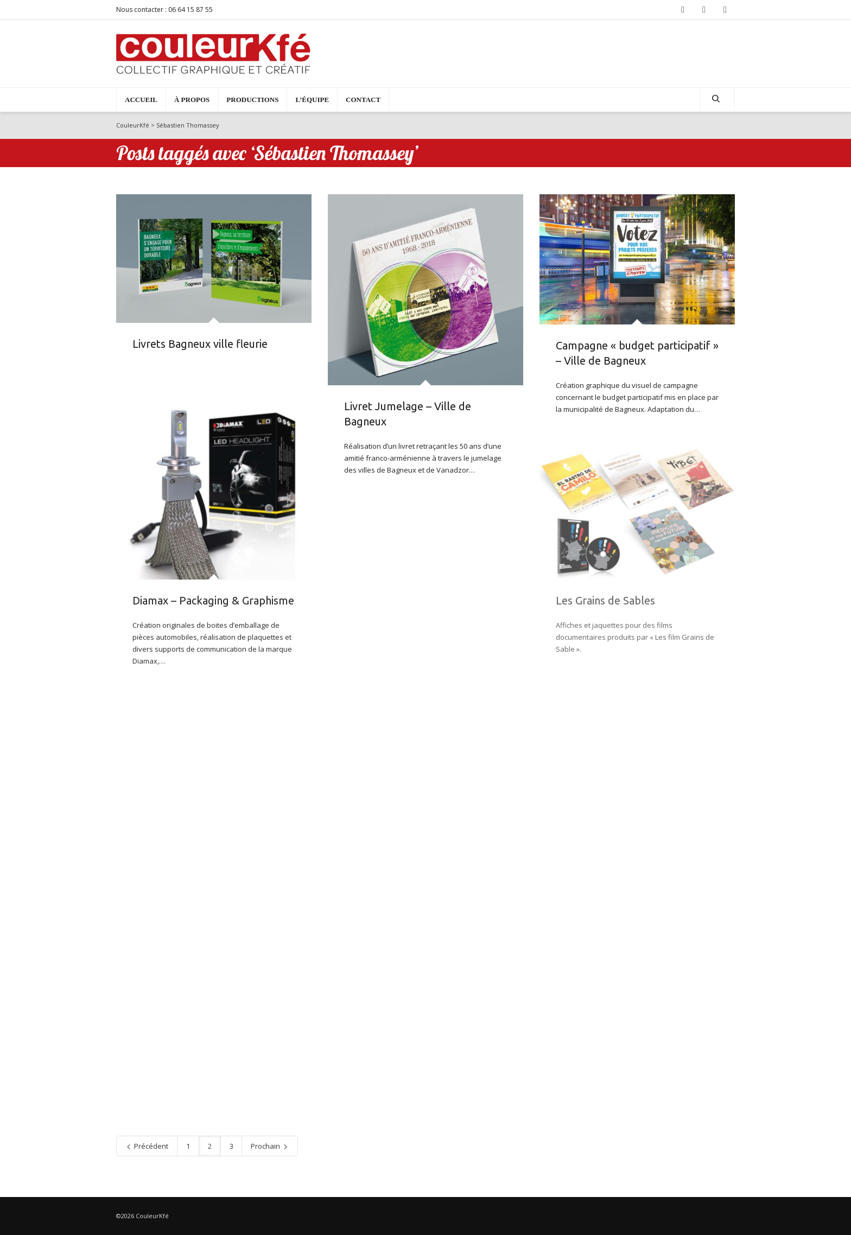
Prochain (270, 1146)
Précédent (146, 1146)
